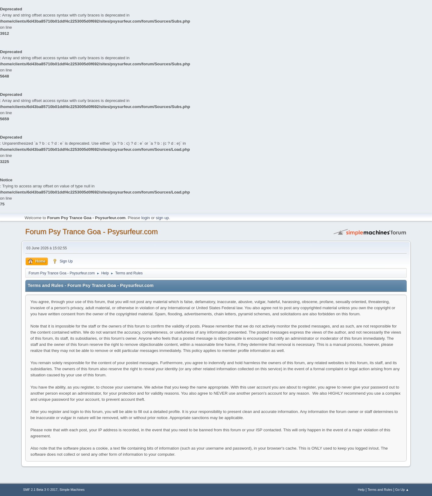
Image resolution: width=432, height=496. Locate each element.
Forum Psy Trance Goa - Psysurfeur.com (91, 231)
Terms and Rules (380, 489)
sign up (162, 217)
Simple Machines (71, 489)
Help (361, 489)
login (145, 217)
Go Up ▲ (402, 489)
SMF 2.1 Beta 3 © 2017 (40, 489)
